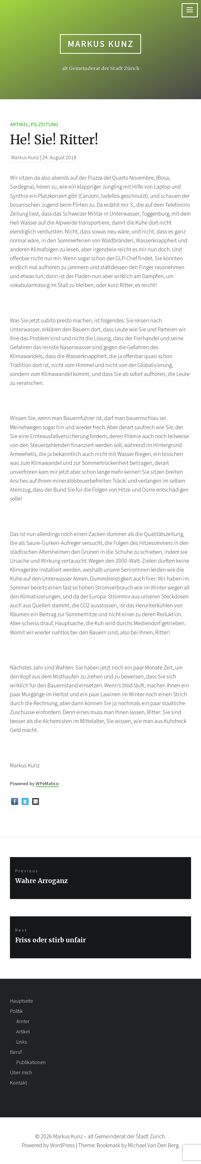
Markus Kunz (101, 43)
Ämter (23, 1021)
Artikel (19, 124)
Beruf (16, 1052)
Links (21, 1041)
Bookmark (108, 1145)
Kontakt (18, 1082)
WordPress (62, 1145)
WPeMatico (47, 783)
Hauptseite (21, 1000)
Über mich (21, 1072)
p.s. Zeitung (44, 124)
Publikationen (31, 1062)
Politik (16, 1011)
